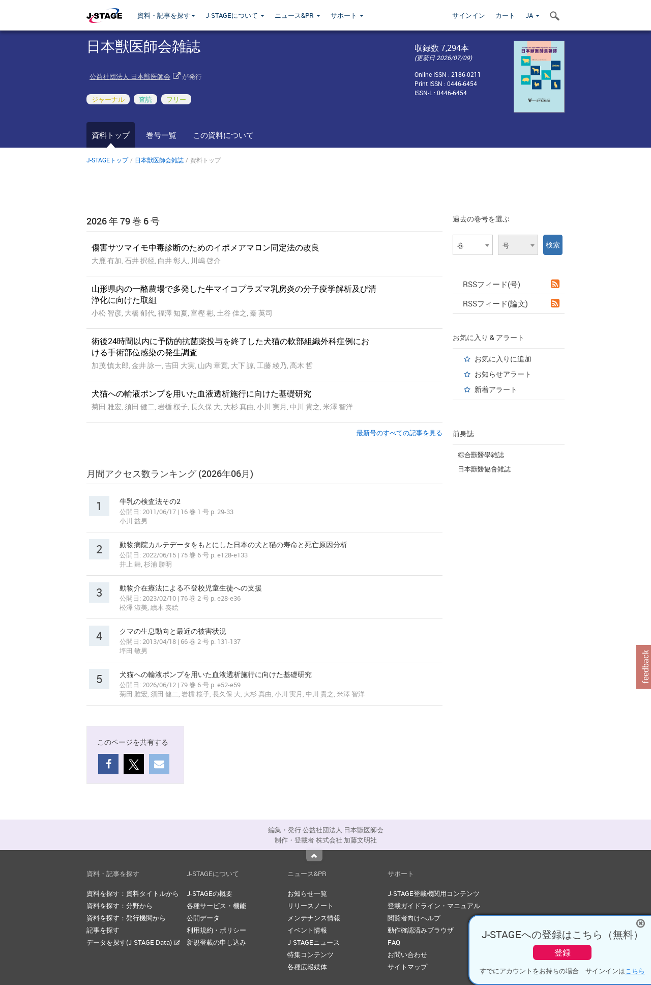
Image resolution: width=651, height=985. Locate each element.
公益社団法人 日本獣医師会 (130, 76)
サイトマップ (407, 966)
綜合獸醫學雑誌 (481, 454)
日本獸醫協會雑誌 (484, 468)
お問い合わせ (407, 954)
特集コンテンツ (310, 954)
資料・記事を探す (166, 15)
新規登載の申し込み (216, 942)
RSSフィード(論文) (511, 303)
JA (532, 15)
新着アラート (496, 389)
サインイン (468, 15)
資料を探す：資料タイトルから (132, 893)
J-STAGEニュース (313, 942)
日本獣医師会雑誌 (159, 160)
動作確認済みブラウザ (421, 930)
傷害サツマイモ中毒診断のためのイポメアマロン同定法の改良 (205, 247)
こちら (635, 970)
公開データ (203, 917)
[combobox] (473, 245)
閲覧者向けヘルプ (414, 917)
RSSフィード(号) (511, 284)
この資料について (223, 135)
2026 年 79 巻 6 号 (123, 221)
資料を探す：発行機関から (126, 917)
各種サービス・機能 (216, 905)
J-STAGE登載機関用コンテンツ (434, 893)
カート (505, 15)
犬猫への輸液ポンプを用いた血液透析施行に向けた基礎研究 (201, 393)
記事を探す (103, 930)
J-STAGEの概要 (209, 893)
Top (314, 855)
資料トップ (111, 135)
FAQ (394, 942)
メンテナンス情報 (313, 917)
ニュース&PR (297, 15)
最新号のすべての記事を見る (399, 432)
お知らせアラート (503, 374)
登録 (562, 952)
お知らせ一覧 (307, 893)
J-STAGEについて (234, 15)
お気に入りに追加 (503, 358)
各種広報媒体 (307, 966)
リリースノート (310, 905)
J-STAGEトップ (107, 160)
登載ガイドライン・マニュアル (434, 905)
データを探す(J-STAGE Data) (133, 942)
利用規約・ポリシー (216, 930)
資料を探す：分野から (119, 905)
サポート (347, 15)
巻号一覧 (161, 135)
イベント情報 (307, 930)
